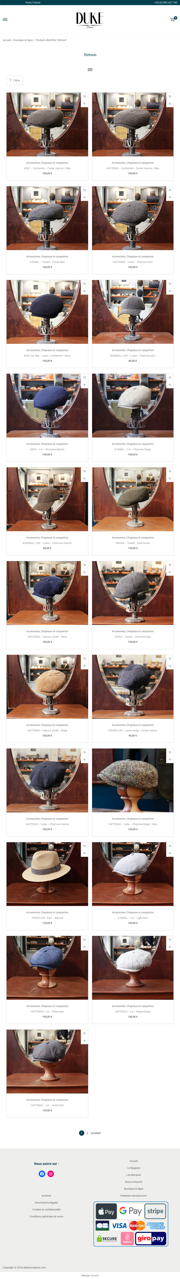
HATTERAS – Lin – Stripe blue (47, 1011)
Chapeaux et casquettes (54, 162)
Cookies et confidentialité (46, 1209)
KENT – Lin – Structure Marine (47, 449)
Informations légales (46, 1202)
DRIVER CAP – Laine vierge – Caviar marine (132, 730)
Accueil (7, 40)
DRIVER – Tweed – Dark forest (133, 543)
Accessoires (33, 162)
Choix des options (84, 96)
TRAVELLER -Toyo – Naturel (47, 917)
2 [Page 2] (87, 1133)
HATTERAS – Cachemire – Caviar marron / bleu (132, 168)
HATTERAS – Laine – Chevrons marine (47, 824)
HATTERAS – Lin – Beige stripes (133, 1011)
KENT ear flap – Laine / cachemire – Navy (47, 355)
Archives (46, 1195)
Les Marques (133, 1174)
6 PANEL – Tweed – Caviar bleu (47, 262)
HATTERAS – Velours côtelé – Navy (47, 636)
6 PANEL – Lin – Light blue (133, 917)
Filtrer (14, 80)
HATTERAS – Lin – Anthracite (47, 1105)
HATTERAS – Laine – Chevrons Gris (133, 262)
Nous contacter (133, 1181)
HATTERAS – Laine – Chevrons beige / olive (132, 824)
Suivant (96, 1133)
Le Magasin (133, 1168)
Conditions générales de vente (46, 1216)
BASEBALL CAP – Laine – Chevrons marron (47, 543)
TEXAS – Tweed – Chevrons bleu (132, 636)
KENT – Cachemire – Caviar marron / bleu (47, 168)
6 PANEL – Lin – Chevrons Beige (133, 449)
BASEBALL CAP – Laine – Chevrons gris (132, 355)
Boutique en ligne (23, 40)
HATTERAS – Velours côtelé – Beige (47, 730)
